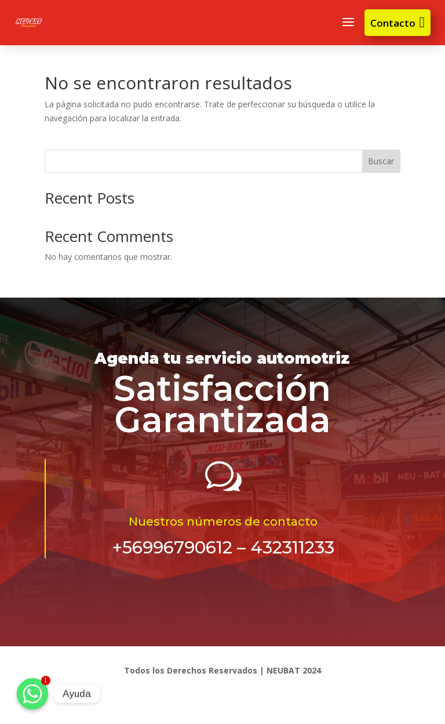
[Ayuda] (32, 693)
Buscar (381, 160)
